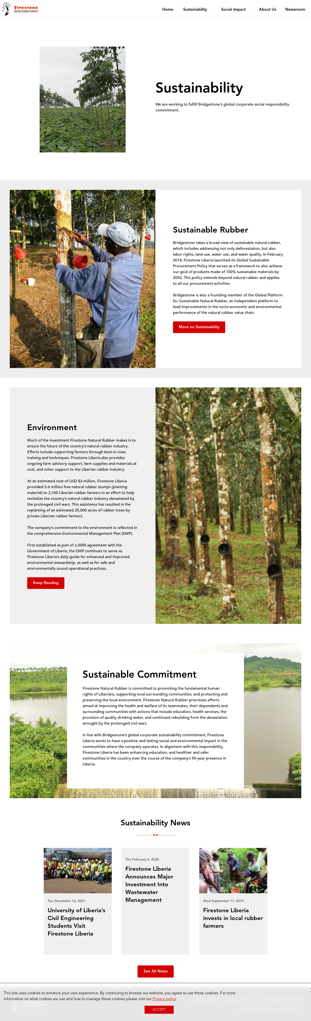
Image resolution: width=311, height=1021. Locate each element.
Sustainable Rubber (210, 230)
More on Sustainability (199, 327)
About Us (267, 10)
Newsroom (295, 10)
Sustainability (195, 10)
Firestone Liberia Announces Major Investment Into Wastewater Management (149, 884)
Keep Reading (46, 583)
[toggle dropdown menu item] (209, 9)
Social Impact (233, 10)
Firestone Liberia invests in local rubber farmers (233, 918)
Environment (52, 428)
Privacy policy (164, 999)
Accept (159, 1009)
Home (167, 10)
